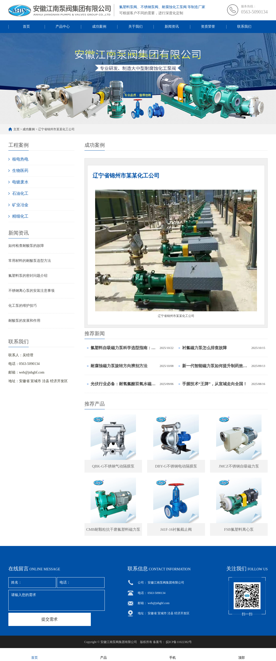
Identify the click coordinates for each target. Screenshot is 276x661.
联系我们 (244, 26)
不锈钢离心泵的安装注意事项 (31, 291)
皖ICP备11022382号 (179, 642)
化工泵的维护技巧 (22, 306)
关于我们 (135, 26)
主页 (16, 129)
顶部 (241, 654)
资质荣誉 (208, 26)
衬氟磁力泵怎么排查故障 (204, 348)
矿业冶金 (20, 205)
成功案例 (99, 26)
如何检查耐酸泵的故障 (26, 246)
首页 (26, 26)
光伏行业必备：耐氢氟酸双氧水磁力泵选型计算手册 (124, 384)
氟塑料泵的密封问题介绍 (27, 276)
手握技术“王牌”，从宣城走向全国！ (214, 384)
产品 (103, 654)
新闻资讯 (172, 26)
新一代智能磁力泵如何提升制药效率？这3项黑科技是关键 (215, 366)
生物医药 (20, 170)
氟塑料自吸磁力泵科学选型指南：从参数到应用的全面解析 (124, 348)
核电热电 (20, 159)
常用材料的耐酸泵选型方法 (29, 261)
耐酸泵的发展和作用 (24, 321)
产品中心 (63, 26)
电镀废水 (20, 182)
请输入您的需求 (56, 600)
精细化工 (20, 216)
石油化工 (20, 193)
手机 (172, 654)
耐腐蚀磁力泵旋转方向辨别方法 (119, 366)
